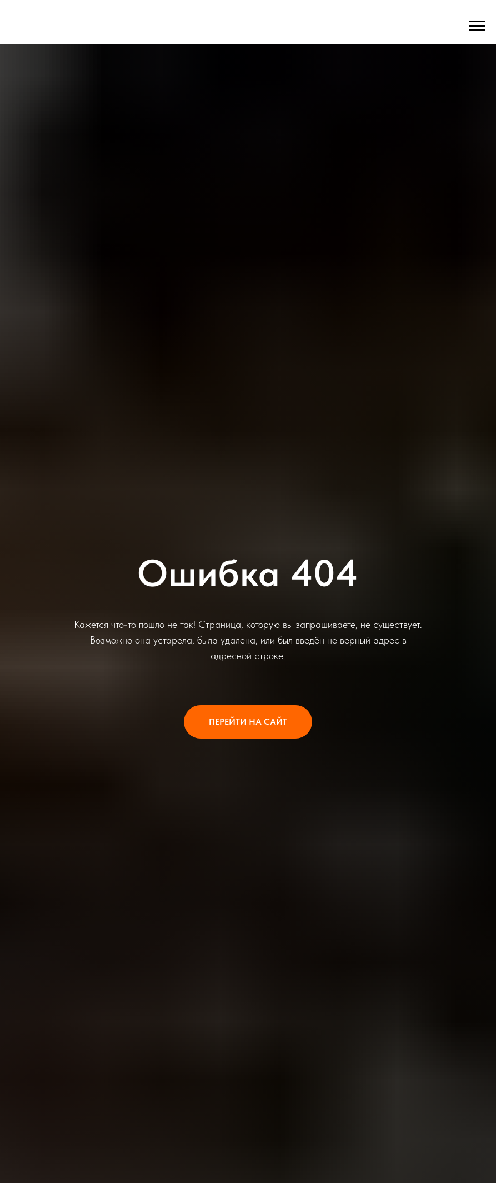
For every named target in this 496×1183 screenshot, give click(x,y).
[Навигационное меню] (477, 26)
